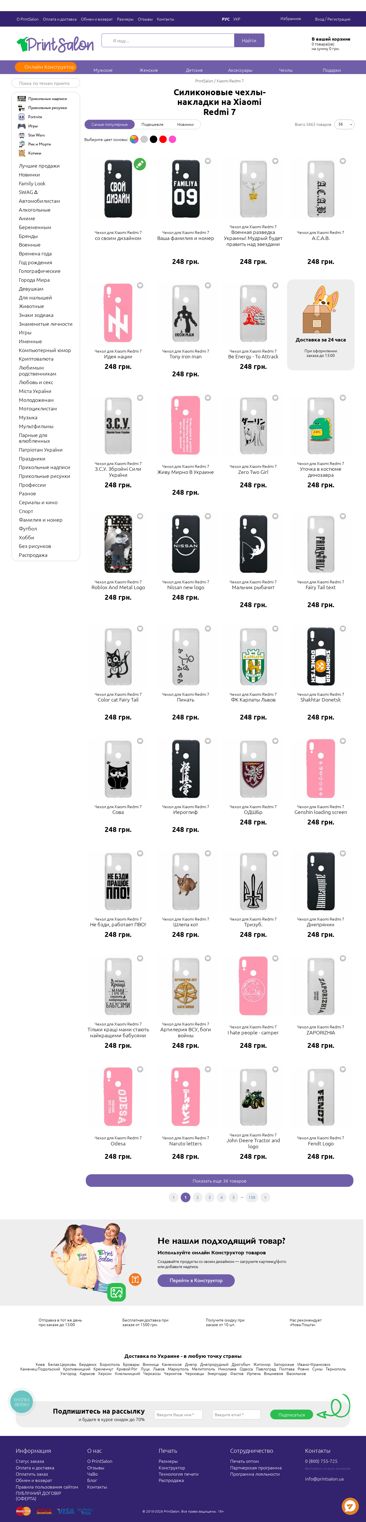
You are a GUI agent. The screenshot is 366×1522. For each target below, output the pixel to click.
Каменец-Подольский (40, 1369)
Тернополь (336, 1369)
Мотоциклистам (38, 408)
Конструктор (172, 1467)
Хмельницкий (127, 1373)
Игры (25, 332)
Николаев (227, 1369)
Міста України (35, 391)
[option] (134, 139)
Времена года (35, 253)
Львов (159, 1369)
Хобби (26, 537)
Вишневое (273, 1373)
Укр (236, 19)
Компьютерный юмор (45, 350)
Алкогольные (35, 209)
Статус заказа (30, 1461)
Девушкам (31, 288)
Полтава (287, 1369)
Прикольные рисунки (44, 475)
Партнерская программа (256, 1467)
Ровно (303, 1369)
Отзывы (144, 19)
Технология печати (178, 1474)
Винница (151, 1364)
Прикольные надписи (44, 467)
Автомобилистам (39, 200)
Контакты (164, 19)
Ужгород (68, 1373)
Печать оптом (244, 1461)
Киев (40, 1364)
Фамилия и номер (41, 519)
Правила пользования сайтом (47, 1486)
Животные (31, 306)
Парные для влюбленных (34, 438)
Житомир (261, 1364)
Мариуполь (178, 1369)
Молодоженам (36, 399)
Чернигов (173, 1373)
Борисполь (110, 1364)
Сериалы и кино (38, 502)
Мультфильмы (36, 426)
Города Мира (34, 279)
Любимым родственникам (37, 370)
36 (340, 124)
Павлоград (266, 1369)
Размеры (124, 19)
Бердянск (88, 1364)
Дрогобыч (241, 1364)
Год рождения (35, 262)
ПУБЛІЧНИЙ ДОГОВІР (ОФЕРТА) (38, 1495)
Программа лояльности (255, 1474)
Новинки (29, 174)
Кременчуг (104, 1369)
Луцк (145, 1369)
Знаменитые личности (46, 323)
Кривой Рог (127, 1369)
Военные (30, 244)
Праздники (32, 458)
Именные (30, 341)
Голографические (40, 270)
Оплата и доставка (59, 19)
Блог (92, 1480)
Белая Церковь (62, 1364)
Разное (27, 493)
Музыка (28, 417)
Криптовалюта (36, 358)
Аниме (27, 218)
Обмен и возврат (96, 19)
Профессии (32, 484)
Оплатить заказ (32, 1474)
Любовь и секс (36, 382)
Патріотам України (41, 449)
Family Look (32, 183)
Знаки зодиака (36, 314)
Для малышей (35, 297)
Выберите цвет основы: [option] (106, 139)
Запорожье (284, 1364)
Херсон (105, 1373)
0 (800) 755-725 (321, 1460)
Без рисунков (35, 546)
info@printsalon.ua (324, 1478)
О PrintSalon (27, 19)
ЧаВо (92, 1474)
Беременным (35, 227)
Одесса (246, 1369)
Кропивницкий (76, 1369)
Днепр (191, 1364)
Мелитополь (203, 1369)
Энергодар (217, 1373)
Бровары (131, 1364)
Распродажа (33, 554)
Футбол (28, 528)
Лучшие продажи (39, 165)
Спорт (26, 511)
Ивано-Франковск (314, 1364)
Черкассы (152, 1373)
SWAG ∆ (28, 191)
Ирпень (254, 1373)
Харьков (87, 1373)
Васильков (296, 1373)
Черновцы (194, 1373)
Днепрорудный (214, 1364)
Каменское (172, 1364)
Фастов (237, 1373)
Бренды (28, 236)
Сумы (317, 1369)
